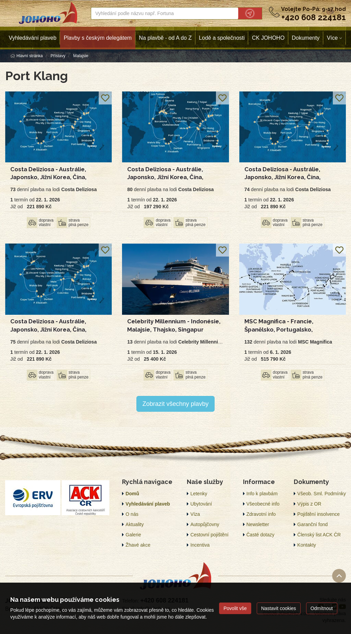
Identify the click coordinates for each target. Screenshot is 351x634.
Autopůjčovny (204, 524)
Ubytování (201, 504)
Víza (195, 514)
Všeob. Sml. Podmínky (321, 493)
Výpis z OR (309, 504)
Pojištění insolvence (318, 514)
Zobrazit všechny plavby (175, 403)
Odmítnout (322, 608)
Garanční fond (312, 524)
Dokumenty (305, 38)
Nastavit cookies (278, 608)
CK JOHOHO (268, 38)
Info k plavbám (262, 493)
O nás (131, 514)
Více (332, 38)
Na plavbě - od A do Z (165, 38)
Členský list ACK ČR (319, 534)
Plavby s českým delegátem (98, 38)
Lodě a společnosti (221, 38)
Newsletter (257, 524)
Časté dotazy (260, 534)
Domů (132, 493)
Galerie (133, 534)
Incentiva (199, 545)
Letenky (198, 493)
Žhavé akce (137, 545)
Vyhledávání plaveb (33, 38)
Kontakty (306, 545)
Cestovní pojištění (209, 534)
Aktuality (134, 524)
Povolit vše (235, 608)
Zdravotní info (261, 514)
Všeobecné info (263, 504)
